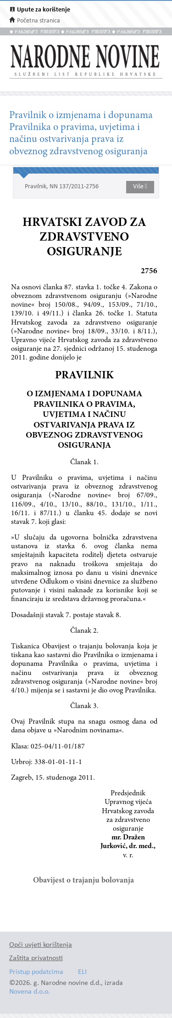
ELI (82, 972)
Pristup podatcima (36, 972)
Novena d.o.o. (29, 992)
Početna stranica (38, 20)
